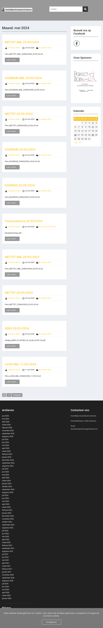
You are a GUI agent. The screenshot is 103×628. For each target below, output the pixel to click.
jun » (81, 142)
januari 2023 (6, 513)
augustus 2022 (7, 528)
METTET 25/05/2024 (19, 113)
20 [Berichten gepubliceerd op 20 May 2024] (75, 135)
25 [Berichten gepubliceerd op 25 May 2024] (93, 135)
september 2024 (8, 463)
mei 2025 (5, 445)
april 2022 (5, 539)
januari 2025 (6, 457)
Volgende (17, 395)
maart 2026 (6, 425)
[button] (85, 82)
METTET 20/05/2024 (19, 292)
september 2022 (8, 525)
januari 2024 (6, 484)
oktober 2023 (7, 486)
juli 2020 (5, 584)
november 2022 (8, 519)
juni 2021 (5, 557)
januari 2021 (6, 572)
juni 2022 (5, 534)
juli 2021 (5, 554)
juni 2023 (5, 498)
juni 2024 (5, 472)
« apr (75, 142)
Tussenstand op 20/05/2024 (24, 221)
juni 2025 (5, 442)
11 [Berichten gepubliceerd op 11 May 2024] (93, 127)
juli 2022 (5, 531)
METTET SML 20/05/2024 (22, 257)
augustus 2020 (7, 581)
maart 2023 (6, 507)
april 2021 (5, 563)
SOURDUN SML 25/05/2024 (23, 78)
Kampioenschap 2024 (47, 227)
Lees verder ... (12, 60)
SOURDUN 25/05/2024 (20, 149)
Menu (5, 4)
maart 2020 (6, 595)
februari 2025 (7, 454)
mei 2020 (5, 590)
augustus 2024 (7, 466)
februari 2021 (7, 569)
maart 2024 (6, 481)
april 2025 (5, 448)
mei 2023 (5, 501)
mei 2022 (5, 537)
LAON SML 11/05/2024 (20, 364)
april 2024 (5, 478)
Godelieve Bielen (14, 48)
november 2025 (8, 431)
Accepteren (51, 622)
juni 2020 (5, 587)
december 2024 (8, 460)
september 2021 (8, 548)
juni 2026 (5, 416)
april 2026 (5, 422)
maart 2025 (6, 451)
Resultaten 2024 (45, 48)
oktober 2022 (7, 522)
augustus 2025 (7, 436)
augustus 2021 (7, 551)
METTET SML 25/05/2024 (22, 42)
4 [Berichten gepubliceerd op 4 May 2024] (92, 123)
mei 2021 (5, 560)
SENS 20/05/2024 (17, 328)
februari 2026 (7, 428)
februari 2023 (7, 510)
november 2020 (8, 575)
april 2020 (5, 592)
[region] (85, 82)
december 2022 (8, 516)
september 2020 (8, 578)
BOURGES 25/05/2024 (20, 185)
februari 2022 (7, 545)
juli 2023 (5, 495)
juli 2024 (5, 469)
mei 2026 (5, 419)
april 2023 (5, 504)
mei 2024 (5, 475)
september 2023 (8, 489)
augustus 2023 (7, 492)
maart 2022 (6, 542)
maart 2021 (6, 566)
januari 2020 (6, 598)
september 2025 (8, 433)
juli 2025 (5, 439)
